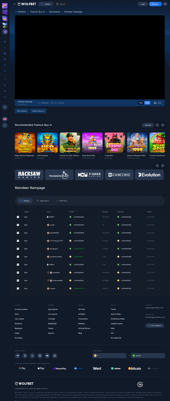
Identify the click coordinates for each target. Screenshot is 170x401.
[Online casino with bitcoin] (155, 368)
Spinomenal (54, 11)
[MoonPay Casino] (80, 368)
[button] (26, 146)
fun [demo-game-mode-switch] (147, 103)
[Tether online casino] (136, 368)
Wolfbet (20, 11)
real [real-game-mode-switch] (141, 103)
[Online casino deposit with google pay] (43, 368)
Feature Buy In (37, 11)
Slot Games (22, 111)
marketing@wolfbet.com (155, 317)
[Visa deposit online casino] (24, 368)
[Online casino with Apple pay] (61, 368)
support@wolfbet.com (154, 308)
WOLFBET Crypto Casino (24, 392)
